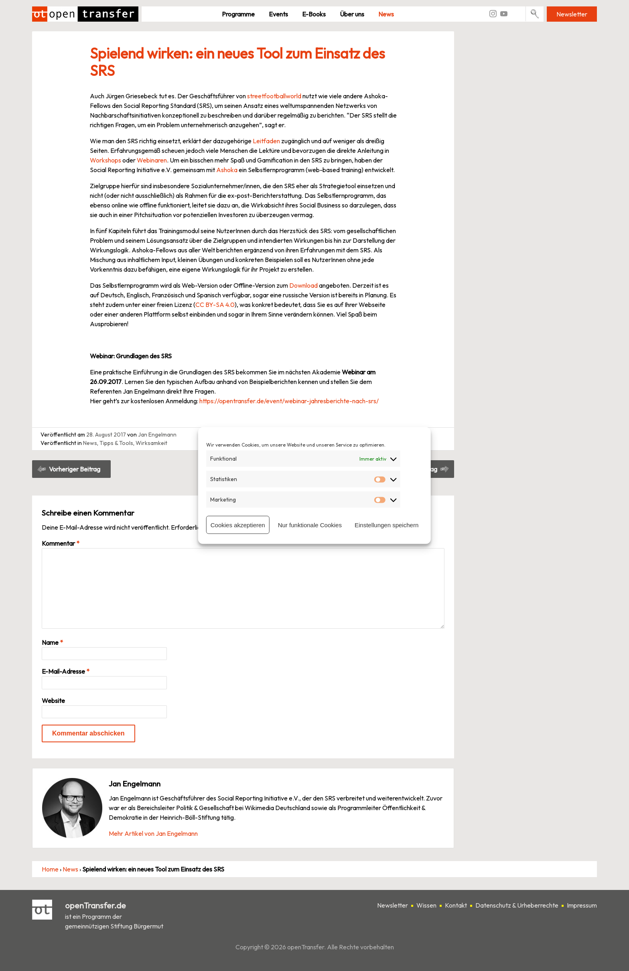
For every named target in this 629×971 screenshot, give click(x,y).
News (386, 14)
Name (52, 642)
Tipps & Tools (116, 443)
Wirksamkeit (151, 443)
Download (303, 285)
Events (278, 14)
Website (53, 701)
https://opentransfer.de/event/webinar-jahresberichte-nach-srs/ (289, 401)
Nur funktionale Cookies (310, 524)
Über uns (352, 14)
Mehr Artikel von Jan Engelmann (153, 833)
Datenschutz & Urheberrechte (516, 906)
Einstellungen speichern (386, 524)
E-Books (314, 14)
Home (50, 869)
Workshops (105, 160)
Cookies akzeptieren (238, 524)
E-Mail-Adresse (65, 671)
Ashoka (226, 170)
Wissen (426, 906)
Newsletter (571, 14)
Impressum (582, 906)
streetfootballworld (274, 96)
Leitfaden (266, 141)
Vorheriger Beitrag (74, 469)
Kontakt (456, 906)
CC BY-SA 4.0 (215, 305)
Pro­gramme (238, 14)
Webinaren (152, 160)
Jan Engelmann (157, 434)
